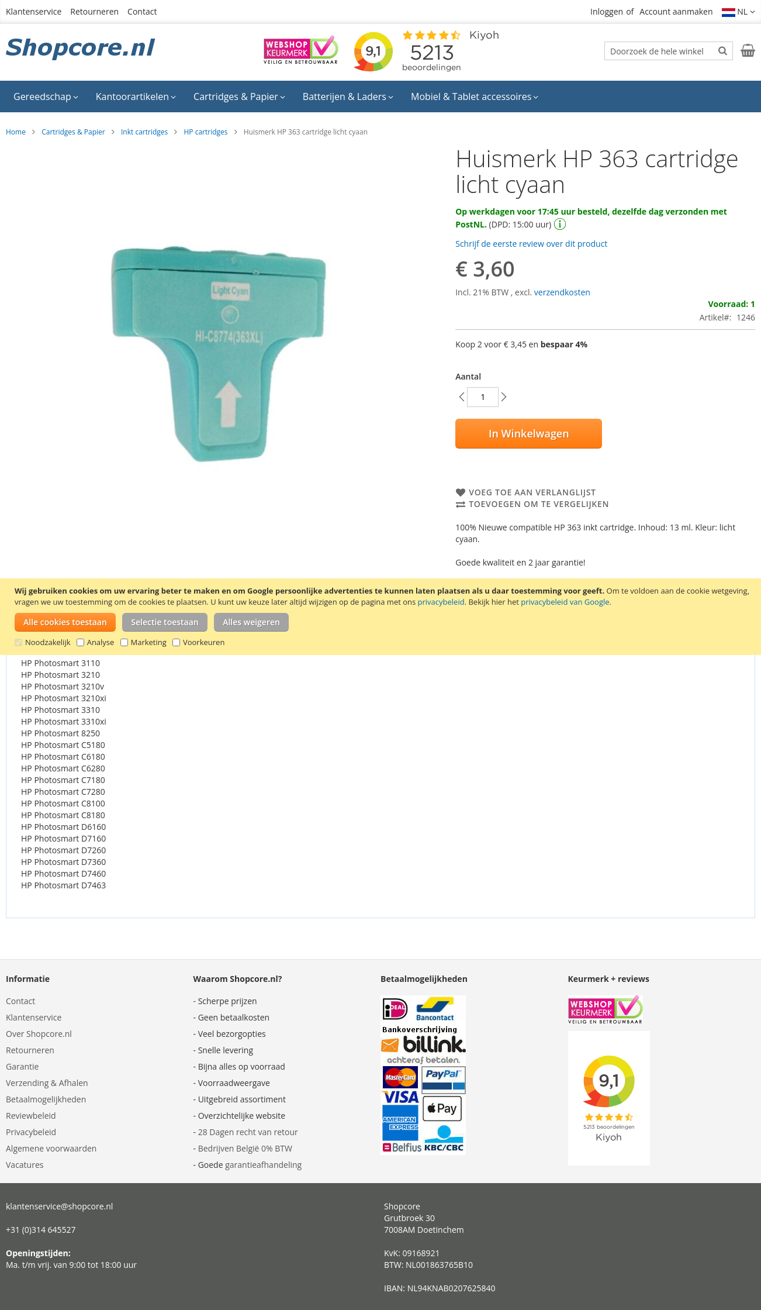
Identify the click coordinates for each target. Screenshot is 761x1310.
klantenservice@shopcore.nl (59, 1206)
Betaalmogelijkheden (46, 1099)
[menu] (380, 96)
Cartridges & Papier (73, 132)
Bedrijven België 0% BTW (245, 1148)
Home (16, 132)
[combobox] (668, 51)
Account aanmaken (675, 11)
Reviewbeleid (31, 1115)
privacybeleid (441, 602)
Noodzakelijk (48, 642)
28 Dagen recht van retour (248, 1131)
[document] (382, 616)
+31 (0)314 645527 (41, 1229)
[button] (739, 12)
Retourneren (94, 11)
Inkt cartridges (144, 132)
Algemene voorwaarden (51, 1148)
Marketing (149, 642)
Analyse (101, 642)
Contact (142, 11)
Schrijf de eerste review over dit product (531, 243)
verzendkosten (562, 292)
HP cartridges (205, 132)
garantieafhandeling (263, 1164)
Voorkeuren (203, 642)
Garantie (22, 1066)
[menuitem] (46, 96)
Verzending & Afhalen (47, 1082)
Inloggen (606, 11)
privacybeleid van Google (565, 602)
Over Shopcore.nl (39, 1033)
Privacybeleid (31, 1131)
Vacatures (24, 1164)
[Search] (722, 50)
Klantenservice (33, 11)
